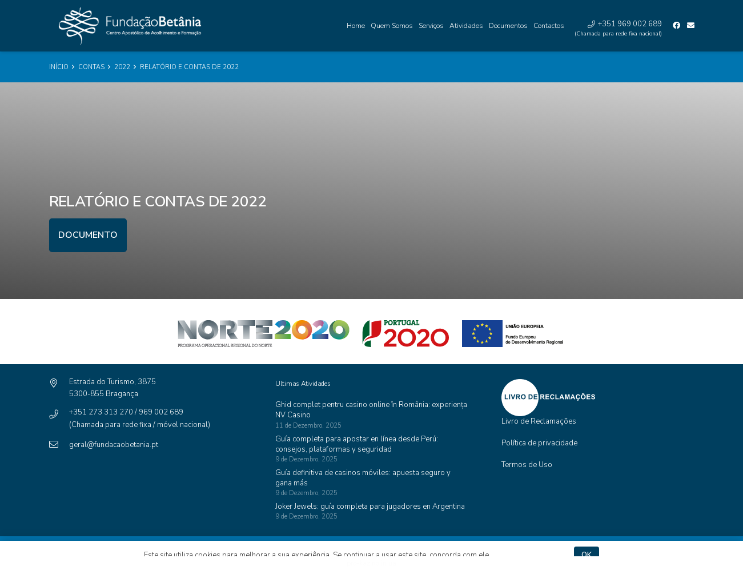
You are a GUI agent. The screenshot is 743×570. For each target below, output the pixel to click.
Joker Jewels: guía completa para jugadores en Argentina (370, 506)
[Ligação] (127, 26)
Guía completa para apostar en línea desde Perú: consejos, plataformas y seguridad (356, 444)
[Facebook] (676, 25)
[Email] (690, 25)
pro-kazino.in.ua (371, 563)
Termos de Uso (526, 465)
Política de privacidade (539, 443)
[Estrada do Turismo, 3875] (59, 384)
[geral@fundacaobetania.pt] (59, 445)
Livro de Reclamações (538, 421)
